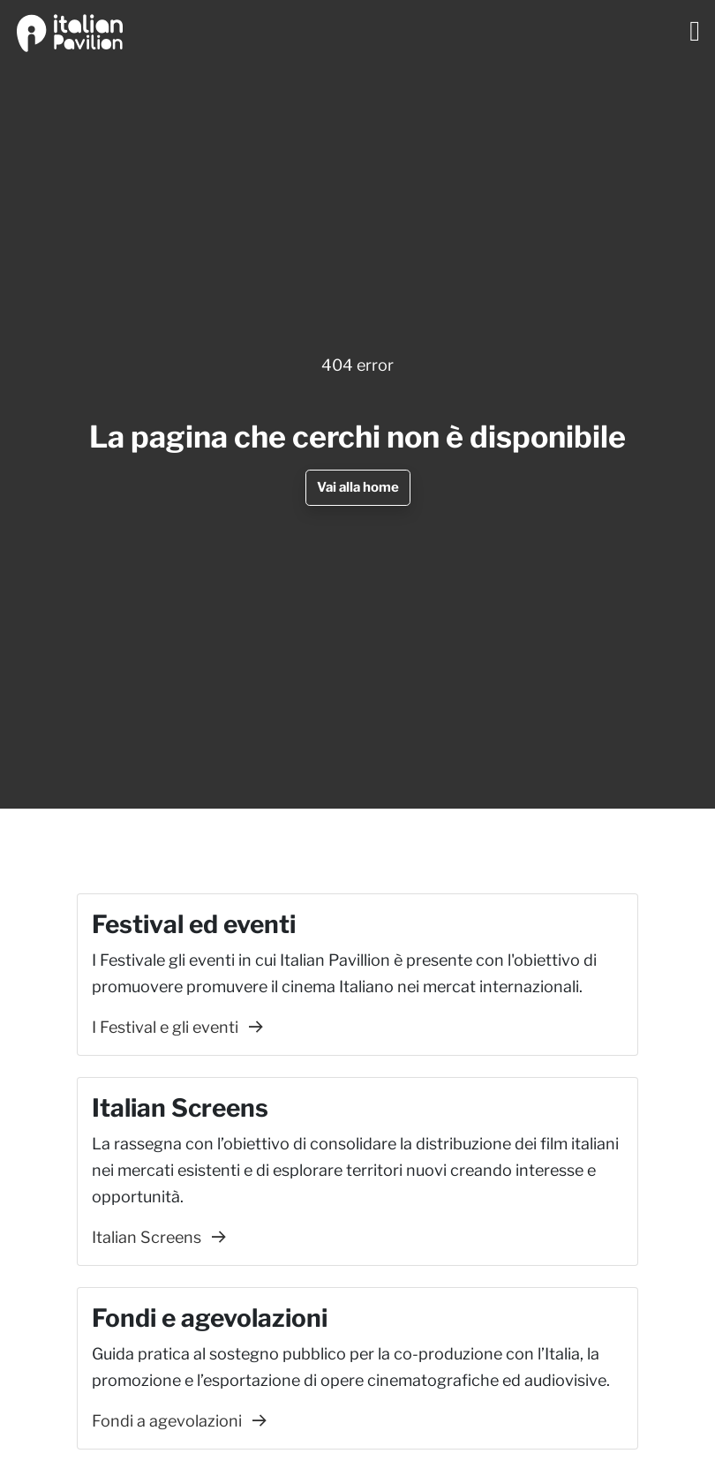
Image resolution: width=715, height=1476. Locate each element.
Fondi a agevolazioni (179, 1421)
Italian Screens (159, 1237)
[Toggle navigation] (694, 30)
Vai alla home (358, 487)
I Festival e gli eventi (177, 1027)
